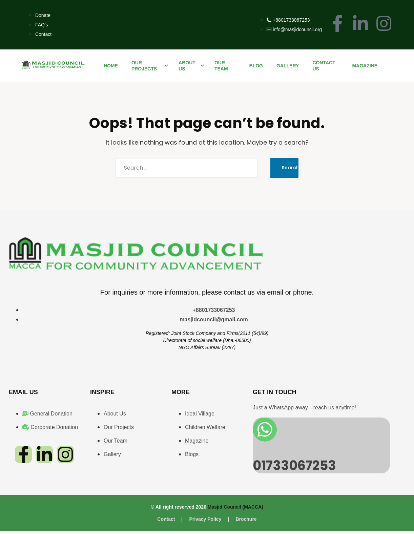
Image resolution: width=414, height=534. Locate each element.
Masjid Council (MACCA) (235, 509)
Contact (166, 522)
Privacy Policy (205, 522)
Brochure (245, 522)
